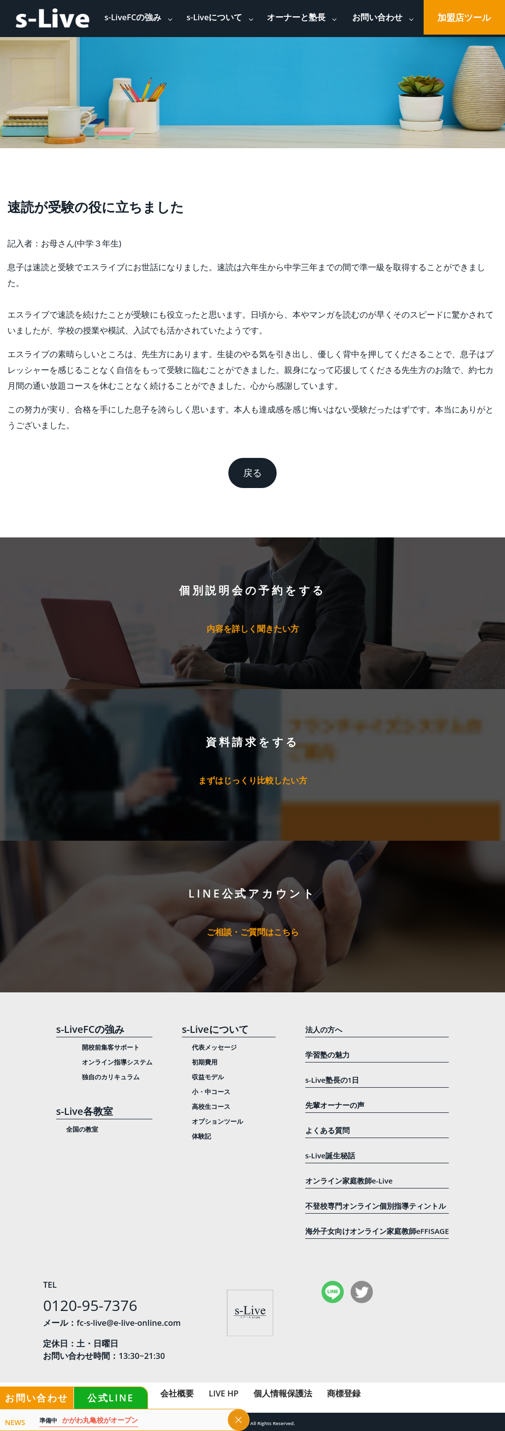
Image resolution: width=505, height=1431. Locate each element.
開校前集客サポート (111, 1047)
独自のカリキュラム (111, 1076)
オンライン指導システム (117, 1062)
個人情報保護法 (282, 1393)
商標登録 (344, 1393)
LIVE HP (223, 1393)
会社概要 (177, 1393)
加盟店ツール (464, 17)
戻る (252, 472)
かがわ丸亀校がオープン (88, 1420)
